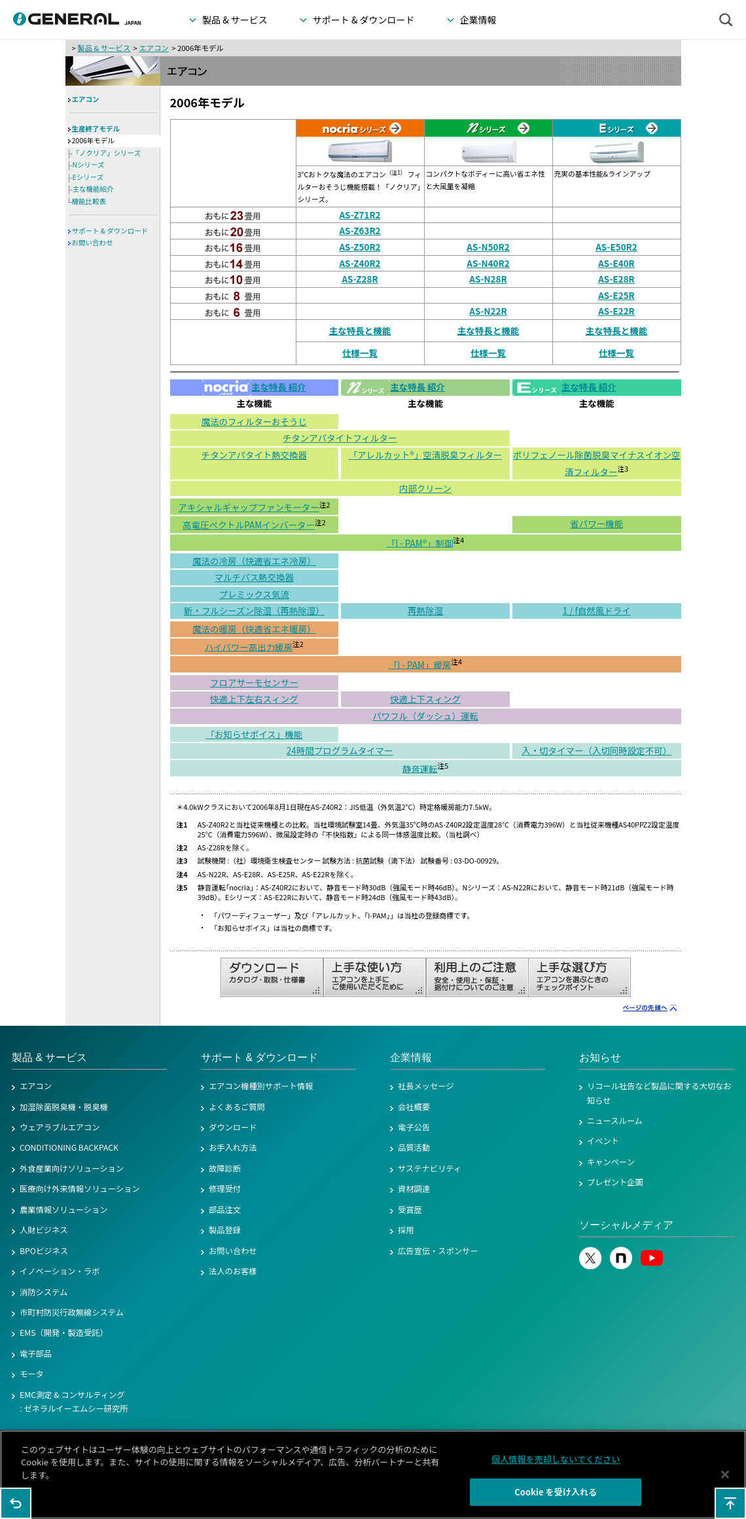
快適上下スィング (425, 698)
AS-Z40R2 (359, 263)
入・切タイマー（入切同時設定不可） (596, 750)
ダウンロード (233, 1127)
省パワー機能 (596, 523)
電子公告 (414, 1127)
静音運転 (420, 768)
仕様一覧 (360, 352)
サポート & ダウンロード (110, 231)
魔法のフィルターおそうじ (254, 421)
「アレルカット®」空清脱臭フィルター (426, 454)
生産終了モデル (96, 128)
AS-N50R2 (488, 246)
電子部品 (36, 1353)
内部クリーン (425, 488)
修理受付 (225, 1189)
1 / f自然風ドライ (597, 610)
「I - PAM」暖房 (420, 664)
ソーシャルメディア (626, 1225)
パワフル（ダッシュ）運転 (425, 715)
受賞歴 (410, 1209)
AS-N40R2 (488, 263)
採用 (406, 1230)
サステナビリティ (429, 1168)
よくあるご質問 (237, 1107)
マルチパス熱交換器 (254, 577)
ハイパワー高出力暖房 (249, 646)
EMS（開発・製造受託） (64, 1332)
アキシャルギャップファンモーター (248, 507)
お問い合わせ (92, 242)
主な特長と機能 (360, 330)
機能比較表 (89, 201)
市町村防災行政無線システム (72, 1312)
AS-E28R (616, 278)
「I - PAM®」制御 (420, 542)
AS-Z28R (360, 278)
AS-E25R (616, 295)
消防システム (43, 1292)
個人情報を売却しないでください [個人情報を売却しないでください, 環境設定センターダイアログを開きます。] (555, 1464)
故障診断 (225, 1168)
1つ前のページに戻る (15, 1503)
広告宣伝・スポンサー (438, 1251)
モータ (32, 1374)
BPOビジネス (44, 1251)
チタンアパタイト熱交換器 (254, 454)
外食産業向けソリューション (72, 1168)
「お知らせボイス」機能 (254, 734)
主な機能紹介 (93, 189)
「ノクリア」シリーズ (107, 153)
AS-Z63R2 (359, 230)
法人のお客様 (233, 1271)
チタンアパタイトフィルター (340, 437)
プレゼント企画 (615, 1182)
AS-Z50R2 (359, 246)
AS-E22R (616, 310)
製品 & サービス (103, 48)
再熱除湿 (425, 610)
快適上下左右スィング (254, 698)
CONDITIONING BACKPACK (69, 1147)
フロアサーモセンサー (254, 682)
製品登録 (225, 1230)
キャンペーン (611, 1162)
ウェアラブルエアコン (60, 1127)
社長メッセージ (426, 1086)
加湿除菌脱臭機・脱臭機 (64, 1107)
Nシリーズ (89, 164)
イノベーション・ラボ (59, 1271)
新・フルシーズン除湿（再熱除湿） (254, 610)
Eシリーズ (88, 177)
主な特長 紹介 (254, 386)
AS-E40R (616, 263)
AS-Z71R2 (359, 214)
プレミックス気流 (254, 594)
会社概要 (414, 1107)
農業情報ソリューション (64, 1209)
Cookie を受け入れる (555, 1498)
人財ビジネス (44, 1230)
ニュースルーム (615, 1120)
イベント (603, 1141)
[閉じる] (725, 1479)
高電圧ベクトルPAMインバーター (249, 524)
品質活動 (414, 1147)
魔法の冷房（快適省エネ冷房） (254, 560)
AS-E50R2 (616, 246)
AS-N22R (487, 310)
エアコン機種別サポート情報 (261, 1086)
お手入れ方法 (233, 1147)
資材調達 (414, 1189)
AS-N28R (487, 278)
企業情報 (411, 1057)
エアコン (153, 48)
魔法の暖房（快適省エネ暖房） (254, 628)
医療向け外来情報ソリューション (80, 1189)
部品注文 (225, 1209)
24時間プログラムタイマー (340, 750)
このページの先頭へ (730, 1503)
